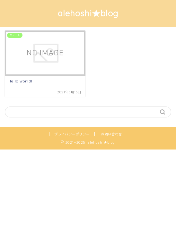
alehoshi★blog (88, 13)
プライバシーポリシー (72, 134)
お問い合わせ (111, 134)
